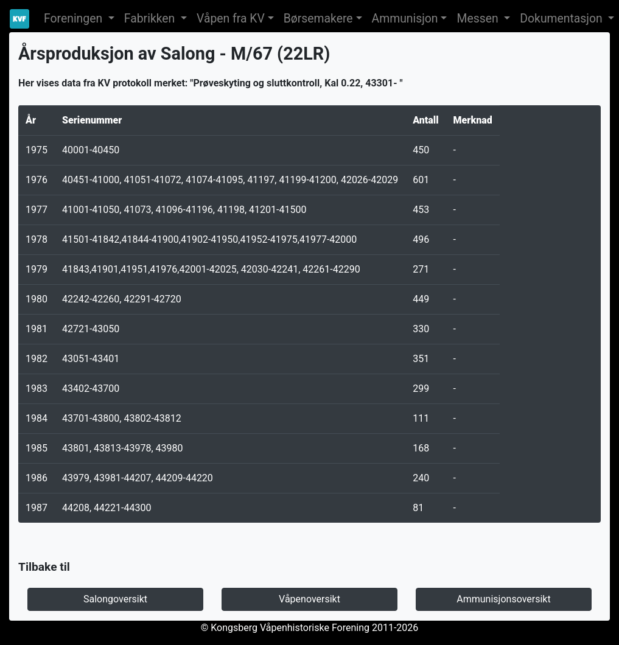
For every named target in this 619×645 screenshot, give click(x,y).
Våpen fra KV (231, 19)
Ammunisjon (405, 19)
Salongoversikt (115, 599)
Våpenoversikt (309, 599)
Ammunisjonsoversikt (503, 599)
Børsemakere (318, 19)
